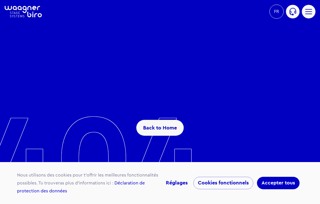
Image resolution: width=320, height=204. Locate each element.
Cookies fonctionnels (223, 183)
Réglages (177, 183)
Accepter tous (278, 183)
